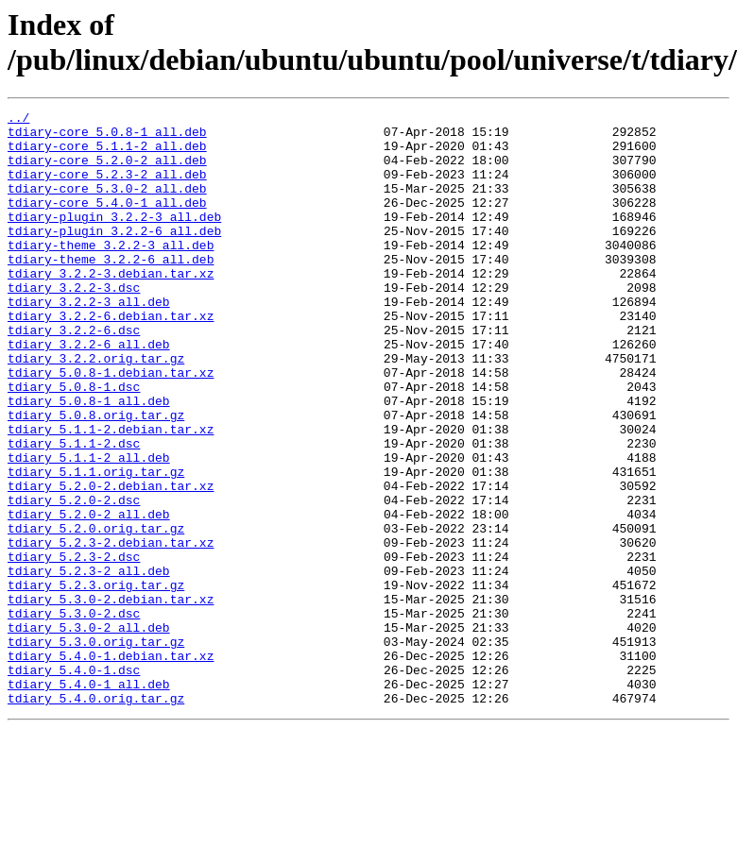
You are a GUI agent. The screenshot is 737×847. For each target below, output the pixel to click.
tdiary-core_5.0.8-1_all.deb (107, 136)
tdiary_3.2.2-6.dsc (74, 374)
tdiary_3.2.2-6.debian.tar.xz (111, 357)
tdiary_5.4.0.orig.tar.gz (96, 816)
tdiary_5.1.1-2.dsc (74, 510)
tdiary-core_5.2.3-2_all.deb (107, 187)
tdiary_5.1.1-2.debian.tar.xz (111, 493)
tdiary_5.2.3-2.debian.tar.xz (111, 629)
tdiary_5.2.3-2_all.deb (89, 663)
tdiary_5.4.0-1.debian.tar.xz (111, 765)
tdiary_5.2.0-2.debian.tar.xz (111, 561)
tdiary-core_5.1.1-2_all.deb (107, 153)
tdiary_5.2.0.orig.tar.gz (96, 612)
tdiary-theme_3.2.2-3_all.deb (111, 272)
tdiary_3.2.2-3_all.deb (89, 340)
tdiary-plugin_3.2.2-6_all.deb (114, 255)
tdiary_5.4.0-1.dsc (74, 782)
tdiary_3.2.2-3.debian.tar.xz (111, 306)
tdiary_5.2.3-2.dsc (74, 646)
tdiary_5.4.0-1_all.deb (89, 799)
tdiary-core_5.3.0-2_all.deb (107, 204)
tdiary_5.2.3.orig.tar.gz (96, 680)
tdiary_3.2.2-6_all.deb (89, 391)
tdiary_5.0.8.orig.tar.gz (96, 476)
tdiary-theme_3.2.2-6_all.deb (111, 289)
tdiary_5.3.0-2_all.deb (89, 731)
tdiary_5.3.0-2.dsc (74, 714)
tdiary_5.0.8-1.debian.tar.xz (111, 425)
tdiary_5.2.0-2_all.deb (89, 595)
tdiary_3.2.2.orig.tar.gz (96, 408)
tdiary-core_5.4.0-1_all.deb (107, 221)
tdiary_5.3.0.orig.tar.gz (96, 748)
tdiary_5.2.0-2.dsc (74, 578)
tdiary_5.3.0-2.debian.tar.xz (111, 697)
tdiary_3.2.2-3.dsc (74, 323)
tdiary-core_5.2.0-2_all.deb (107, 170)
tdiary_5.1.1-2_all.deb (89, 527)
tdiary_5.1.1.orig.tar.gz (96, 544)
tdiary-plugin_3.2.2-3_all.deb (114, 238)
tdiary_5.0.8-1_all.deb (89, 459)
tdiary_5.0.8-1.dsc (74, 442)
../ (18, 119)
